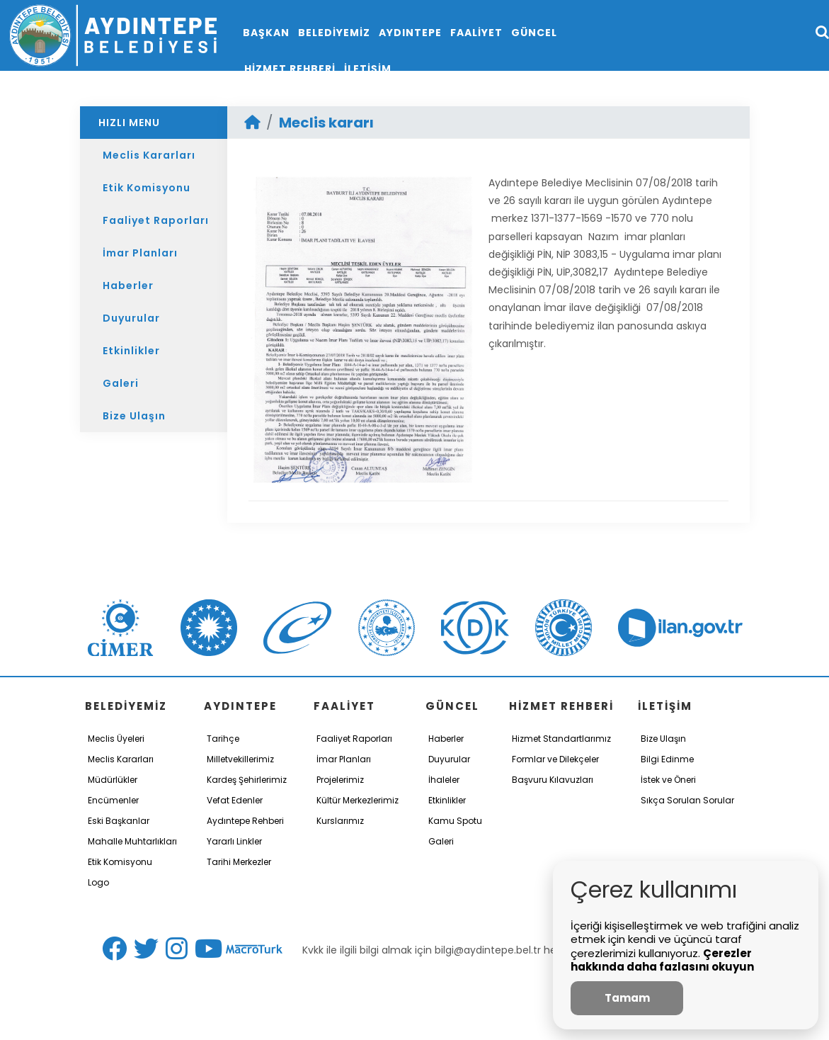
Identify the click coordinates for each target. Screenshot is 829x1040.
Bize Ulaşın (134, 416)
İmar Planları (140, 253)
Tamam (627, 997)
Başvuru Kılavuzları (552, 780)
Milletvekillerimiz (240, 759)
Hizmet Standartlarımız (561, 739)
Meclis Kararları (149, 155)
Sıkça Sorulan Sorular (687, 800)
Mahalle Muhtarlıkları (132, 841)
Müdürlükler (112, 780)
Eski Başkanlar (118, 821)
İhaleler (443, 780)
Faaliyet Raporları (156, 220)
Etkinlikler (131, 351)
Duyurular (131, 318)
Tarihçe (223, 739)
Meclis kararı (326, 122)
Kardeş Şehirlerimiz (247, 780)
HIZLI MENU (129, 122)
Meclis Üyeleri (116, 739)
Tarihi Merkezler (239, 862)
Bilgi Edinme (667, 759)
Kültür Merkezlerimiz (357, 800)
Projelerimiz (340, 780)
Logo (98, 882)
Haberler (128, 285)
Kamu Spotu (455, 821)
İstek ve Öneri (668, 780)
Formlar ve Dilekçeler (555, 759)
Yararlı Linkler (234, 841)
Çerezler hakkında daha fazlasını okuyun (662, 960)
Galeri (121, 383)
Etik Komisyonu (146, 188)
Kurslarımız (340, 821)
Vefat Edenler (235, 800)
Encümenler (113, 800)
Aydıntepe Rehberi (245, 821)
